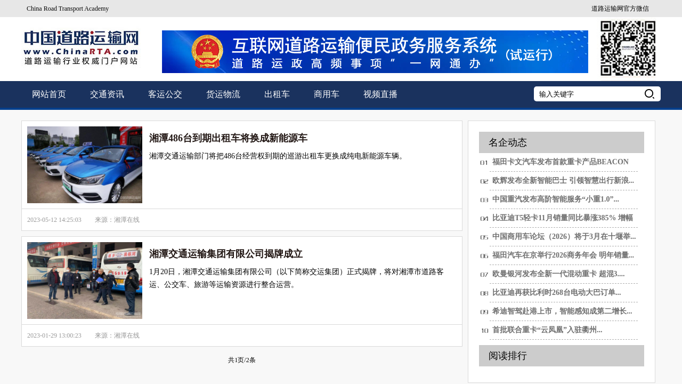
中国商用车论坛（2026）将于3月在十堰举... (564, 237)
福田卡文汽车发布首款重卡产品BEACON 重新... (560, 165)
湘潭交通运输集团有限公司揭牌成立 (226, 254)
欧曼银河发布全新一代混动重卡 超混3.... (558, 274)
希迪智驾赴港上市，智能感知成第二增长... (562, 311)
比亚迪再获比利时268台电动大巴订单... (556, 293)
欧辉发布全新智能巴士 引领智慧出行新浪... (563, 181)
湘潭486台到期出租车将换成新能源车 (228, 138)
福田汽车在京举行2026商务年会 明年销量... (563, 255)
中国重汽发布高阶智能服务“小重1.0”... (555, 199)
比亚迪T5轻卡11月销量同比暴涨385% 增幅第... (562, 221)
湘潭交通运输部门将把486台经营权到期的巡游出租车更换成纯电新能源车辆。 (278, 156)
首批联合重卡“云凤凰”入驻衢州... (547, 330)
